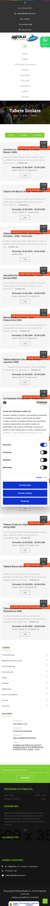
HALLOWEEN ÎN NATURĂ (24, 738)
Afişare (39, 477)
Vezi (25, 175)
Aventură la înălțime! (22, 731)
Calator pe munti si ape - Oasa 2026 (23, 191)
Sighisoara (6, 689)
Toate (11, 135)
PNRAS (25, 59)
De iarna (37, 135)
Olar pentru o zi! (20, 724)
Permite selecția (25, 493)
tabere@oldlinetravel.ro (26, 13)
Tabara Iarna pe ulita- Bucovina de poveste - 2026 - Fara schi (23, 234)
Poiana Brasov (8, 655)
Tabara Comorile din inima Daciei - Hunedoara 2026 (23, 609)
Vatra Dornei (7, 672)
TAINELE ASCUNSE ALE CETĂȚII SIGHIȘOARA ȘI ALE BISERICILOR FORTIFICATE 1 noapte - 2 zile (28, 747)
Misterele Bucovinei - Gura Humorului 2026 (18, 318)
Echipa (25, 91)
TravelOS (35, 897)
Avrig (4, 677)
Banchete (25, 86)
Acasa (25, 54)
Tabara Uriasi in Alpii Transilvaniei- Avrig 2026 (24, 525)
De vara (23, 135)
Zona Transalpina (10, 694)
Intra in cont (26, 30)
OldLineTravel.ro (23, 891)
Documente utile (25, 24)
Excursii (25, 75)
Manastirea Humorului (12, 660)
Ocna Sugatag (8, 666)
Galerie (25, 97)
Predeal (5, 683)
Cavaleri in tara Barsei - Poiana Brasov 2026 (21, 150)
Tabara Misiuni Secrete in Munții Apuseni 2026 (22, 360)
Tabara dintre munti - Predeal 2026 (23, 566)
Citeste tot (22, 163)
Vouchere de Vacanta (25, 64)
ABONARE (25, 778)
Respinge (25, 501)
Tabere (25, 70)
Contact (26, 19)
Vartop (5, 700)
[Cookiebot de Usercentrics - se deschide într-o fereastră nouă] (36, 402)
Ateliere (25, 81)
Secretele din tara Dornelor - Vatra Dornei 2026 (23, 276)
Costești (5, 706)
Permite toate (25, 485)
